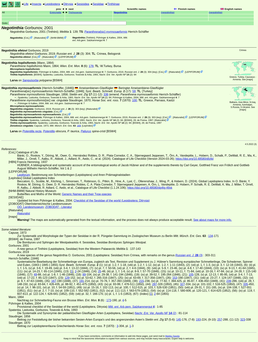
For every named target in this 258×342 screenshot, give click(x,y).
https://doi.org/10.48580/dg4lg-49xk (149, 187)
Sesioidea (83, 4)
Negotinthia (120, 12)
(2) (116, 74)
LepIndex (87, 125)
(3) (70, 53)
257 (219, 319)
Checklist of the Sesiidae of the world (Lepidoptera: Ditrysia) (112, 200)
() (168, 12)
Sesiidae (98, 4)
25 (99, 271)
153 (174, 277)
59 (134, 91)
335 (245, 284)
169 (79, 125)
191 (81, 280)
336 (106, 94)
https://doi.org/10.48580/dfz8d (195, 158)
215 (141, 280)
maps (249, 79)
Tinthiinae (113, 4)
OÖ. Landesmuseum (30, 207)
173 (108, 300)
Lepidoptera (52, 4)
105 (191, 274)
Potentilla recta (31, 131)
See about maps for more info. (212, 219)
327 (182, 284)
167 (53, 280)
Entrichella (55, 12)
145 (178, 319)
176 (91, 66)
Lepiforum (23, 174)
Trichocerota (75, 12)
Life (26, 4)
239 (228, 280)
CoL (27, 37)
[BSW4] (38, 74)
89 (84, 274)
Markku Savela (172, 336)
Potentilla (49, 131)
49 (35, 274)
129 (67, 277)
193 (198, 319)
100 (134, 100)
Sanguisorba (30, 80)
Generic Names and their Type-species (86, 194)
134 (210, 235)
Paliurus (86, 131)
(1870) (111, 100)
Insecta (36, 4)
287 (154, 284)
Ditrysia (68, 4)
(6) (73, 66)
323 (242, 319)
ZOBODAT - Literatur (58, 207)
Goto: (64, 23)
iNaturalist (40, 37)
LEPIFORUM (66, 57)
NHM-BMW (57, 37)
